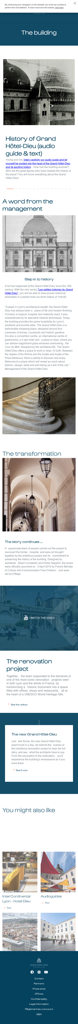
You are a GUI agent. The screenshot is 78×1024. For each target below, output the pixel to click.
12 (52, 190)
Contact (39, 978)
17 (70, 190)
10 (45, 190)
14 (59, 190)
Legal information (39, 1004)
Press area (39, 988)
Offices (39, 993)
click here (59, 8)
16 (66, 190)
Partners (39, 983)
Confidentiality (39, 999)
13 (56, 190)
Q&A (39, 1014)
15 (63, 190)
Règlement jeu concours (39, 1009)
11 (48, 190)
